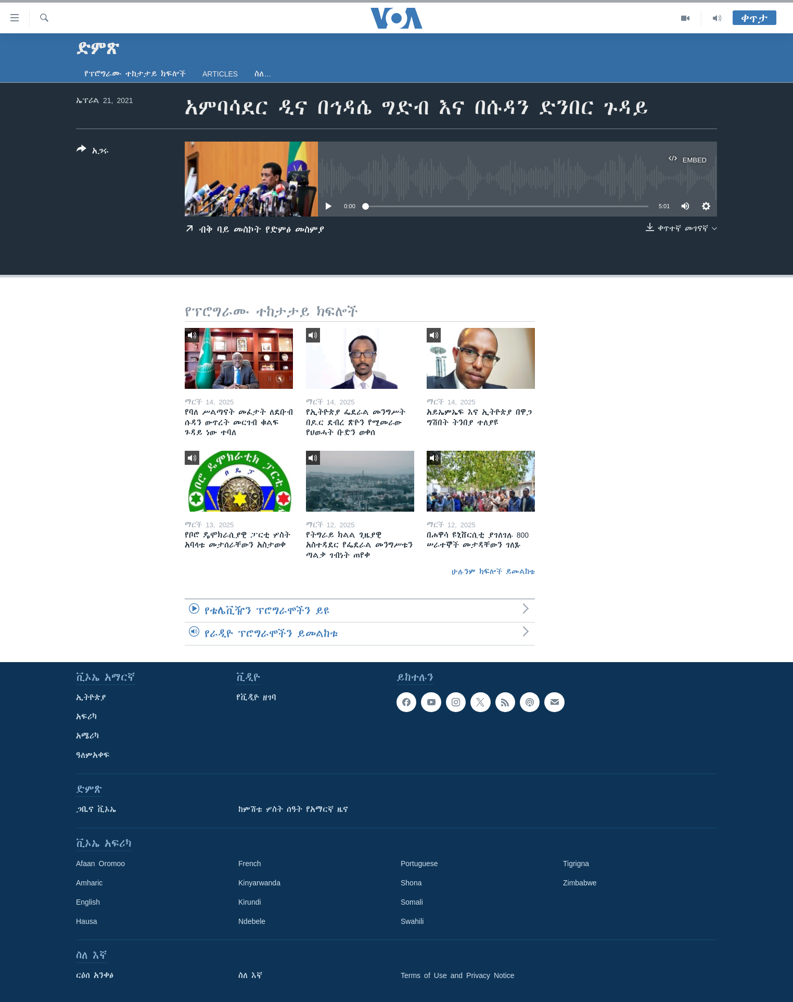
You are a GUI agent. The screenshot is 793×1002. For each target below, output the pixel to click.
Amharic (89, 882)
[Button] (92, 152)
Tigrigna (576, 863)
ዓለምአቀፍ (93, 755)
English (88, 902)
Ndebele (251, 921)
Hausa (86, 921)
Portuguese (419, 863)
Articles (220, 74)
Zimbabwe (580, 882)
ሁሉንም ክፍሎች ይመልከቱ (493, 571)
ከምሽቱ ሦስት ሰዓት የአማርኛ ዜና (293, 809)
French (249, 863)
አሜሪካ (87, 736)
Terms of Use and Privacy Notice (458, 975)
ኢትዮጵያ (91, 697)
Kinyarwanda (259, 882)
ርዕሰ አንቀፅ (94, 975)
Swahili (412, 921)
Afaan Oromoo (100, 863)
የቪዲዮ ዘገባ (256, 697)
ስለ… (262, 74)
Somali (412, 902)
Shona (411, 882)
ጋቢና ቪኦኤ (96, 809)
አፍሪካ (86, 716)
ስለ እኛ (250, 975)
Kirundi (249, 902)
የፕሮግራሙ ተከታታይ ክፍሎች (135, 74)
